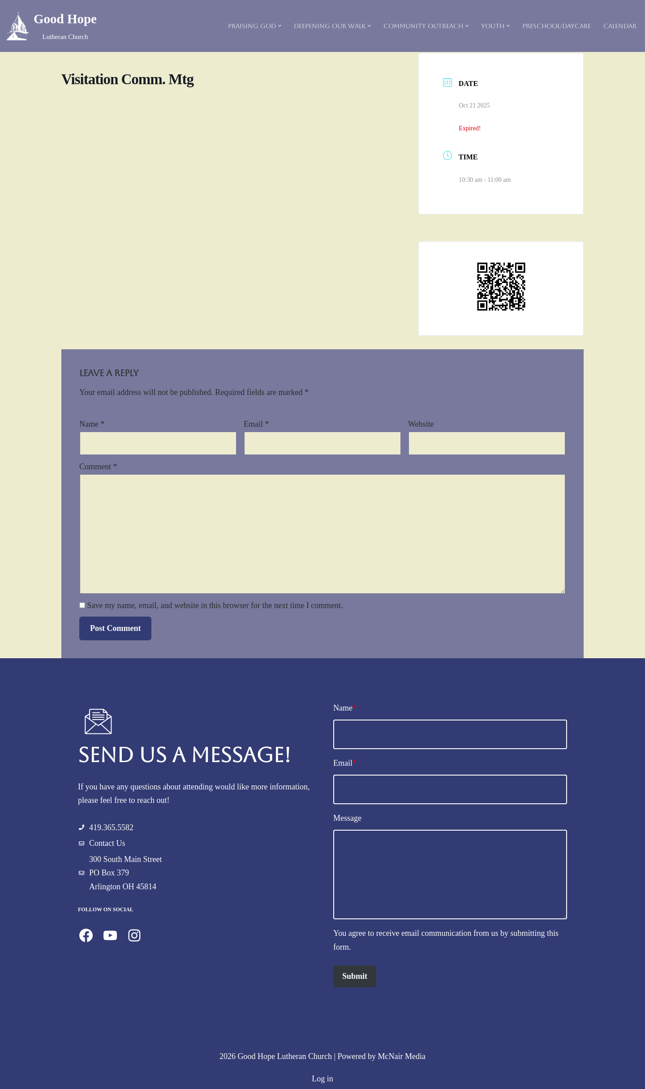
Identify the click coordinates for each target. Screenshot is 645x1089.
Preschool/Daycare (556, 26)
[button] (279, 25)
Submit (354, 976)
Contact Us (107, 843)
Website (421, 424)
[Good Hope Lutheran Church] (52, 26)
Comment (98, 466)
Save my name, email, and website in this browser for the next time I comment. (215, 605)
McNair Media (402, 1056)
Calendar (619, 26)
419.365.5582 (111, 827)
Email (256, 424)
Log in (322, 1078)
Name (91, 424)
